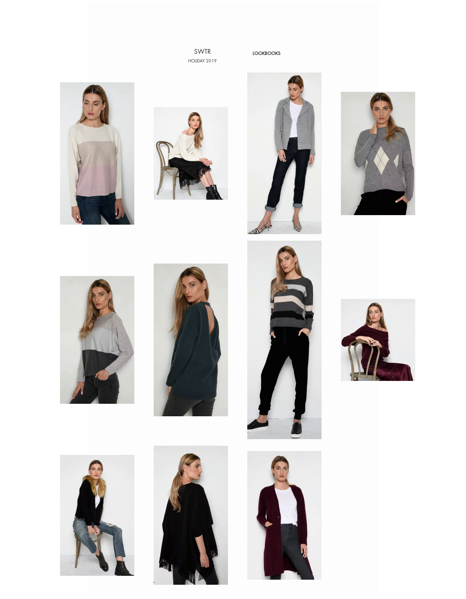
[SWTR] (202, 52)
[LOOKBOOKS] (266, 53)
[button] (202, 60)
